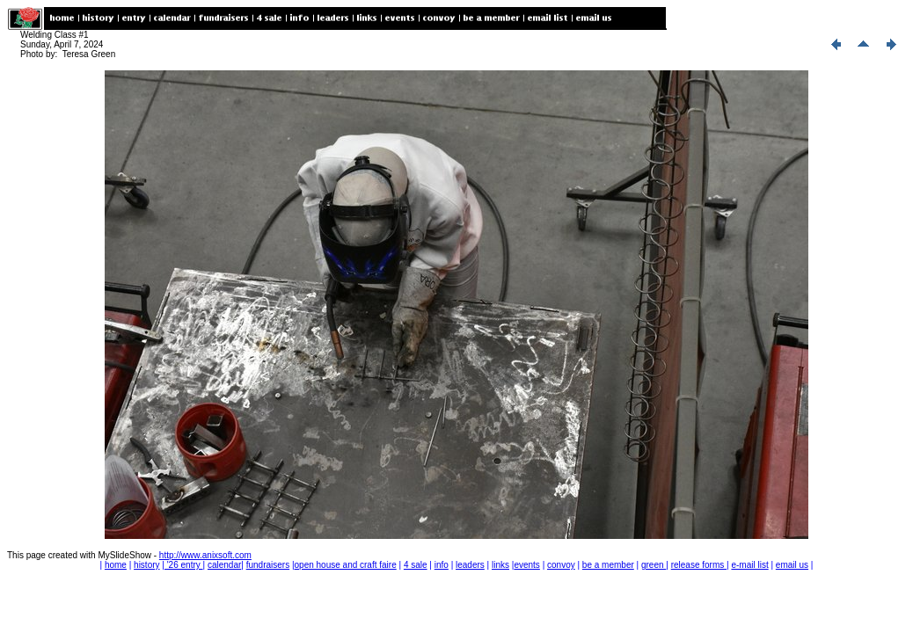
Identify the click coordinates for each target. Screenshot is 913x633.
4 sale (415, 565)
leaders (470, 565)
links (500, 565)
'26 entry (183, 565)
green (653, 565)
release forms (699, 565)
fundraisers (267, 565)
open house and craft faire (346, 565)
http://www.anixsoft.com (205, 555)
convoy (561, 565)
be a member (608, 565)
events (526, 565)
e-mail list (749, 565)
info (442, 565)
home (116, 565)
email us (792, 565)
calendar (224, 565)
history (146, 565)
